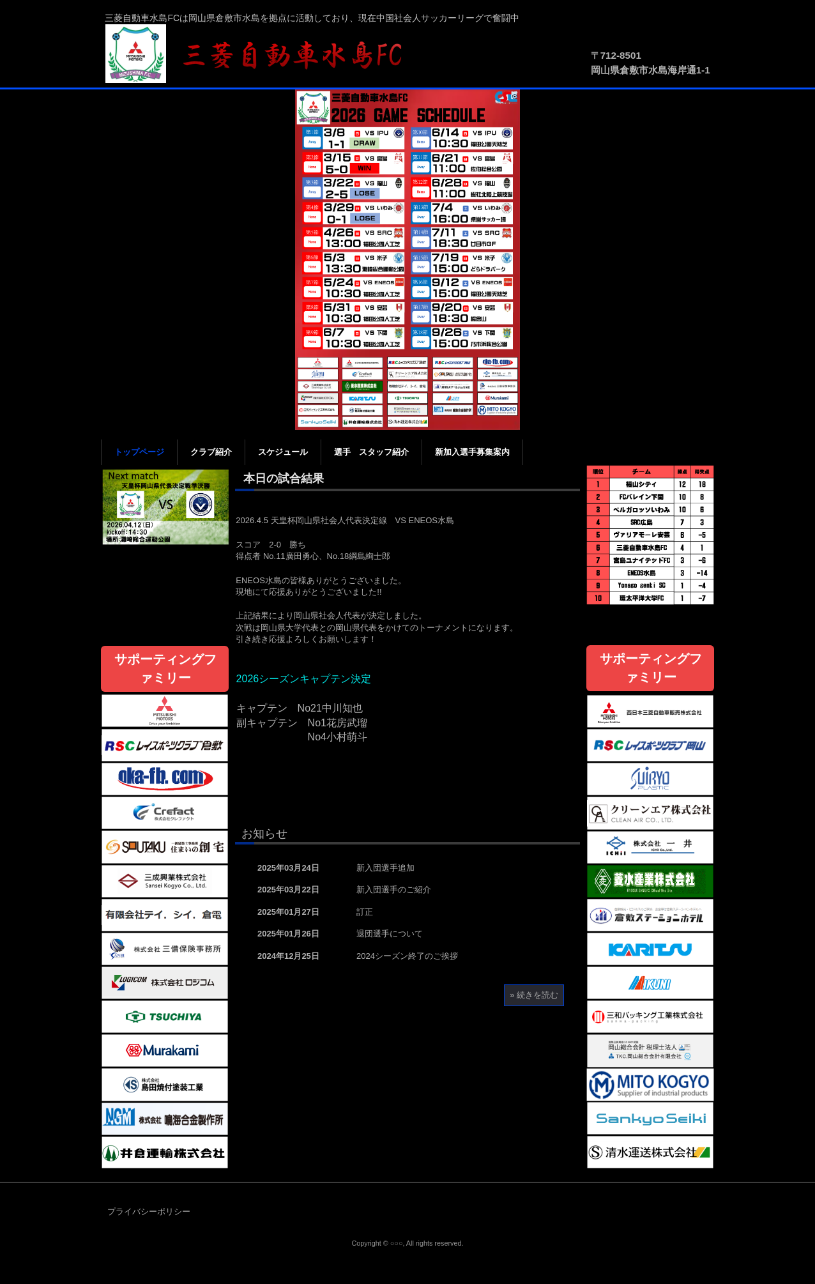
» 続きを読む (534, 995)
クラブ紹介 (211, 452)
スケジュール (283, 452)
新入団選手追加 (385, 868)
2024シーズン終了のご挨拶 (407, 956)
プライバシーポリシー (148, 1211)
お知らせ (264, 833)
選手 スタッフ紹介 (371, 452)
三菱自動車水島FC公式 (260, 54)
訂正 (364, 912)
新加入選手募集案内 (472, 452)
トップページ (139, 452)
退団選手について (389, 933)
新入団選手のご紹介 (393, 889)
